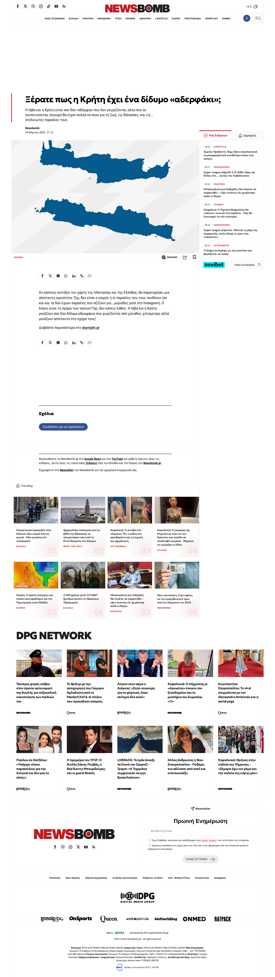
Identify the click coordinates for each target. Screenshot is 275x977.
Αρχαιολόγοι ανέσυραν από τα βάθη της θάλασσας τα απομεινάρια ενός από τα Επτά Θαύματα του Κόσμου (81, 535)
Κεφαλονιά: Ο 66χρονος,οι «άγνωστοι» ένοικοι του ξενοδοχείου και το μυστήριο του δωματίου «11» (187, 692)
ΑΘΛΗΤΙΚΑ (145, 18)
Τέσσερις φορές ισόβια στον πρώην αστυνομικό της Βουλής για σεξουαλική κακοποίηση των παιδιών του (36, 692)
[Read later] (194, 257)
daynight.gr (90, 328)
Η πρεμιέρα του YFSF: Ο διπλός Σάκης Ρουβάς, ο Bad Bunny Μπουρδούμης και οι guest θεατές (86, 766)
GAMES (226, 18)
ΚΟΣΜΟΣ (130, 18)
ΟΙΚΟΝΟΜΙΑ (104, 18)
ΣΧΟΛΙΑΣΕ (169, 257)
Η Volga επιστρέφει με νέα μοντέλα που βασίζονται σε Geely (228, 252)
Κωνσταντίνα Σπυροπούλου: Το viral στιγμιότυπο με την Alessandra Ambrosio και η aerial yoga (238, 692)
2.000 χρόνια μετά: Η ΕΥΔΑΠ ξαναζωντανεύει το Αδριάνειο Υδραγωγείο (81, 598)
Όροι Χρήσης (73, 878)
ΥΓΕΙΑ (118, 18)
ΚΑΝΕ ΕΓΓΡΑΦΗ (200, 859)
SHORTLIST (211, 18)
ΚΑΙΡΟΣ (176, 18)
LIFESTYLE (161, 18)
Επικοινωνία (202, 878)
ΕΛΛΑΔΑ (73, 18)
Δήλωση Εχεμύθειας (96, 878)
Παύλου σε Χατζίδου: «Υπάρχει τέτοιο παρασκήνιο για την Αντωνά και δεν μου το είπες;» (32, 768)
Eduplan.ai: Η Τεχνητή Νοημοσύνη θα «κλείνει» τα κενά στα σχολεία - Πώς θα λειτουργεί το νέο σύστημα (228, 213)
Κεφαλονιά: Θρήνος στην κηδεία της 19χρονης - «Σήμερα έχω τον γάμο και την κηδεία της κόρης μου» (237, 766)
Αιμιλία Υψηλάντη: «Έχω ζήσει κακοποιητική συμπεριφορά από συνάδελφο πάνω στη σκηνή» (230, 155)
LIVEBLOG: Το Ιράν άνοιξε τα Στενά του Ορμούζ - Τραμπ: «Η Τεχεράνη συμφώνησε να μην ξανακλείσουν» (136, 768)
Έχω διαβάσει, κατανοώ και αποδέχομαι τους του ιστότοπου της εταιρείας (200, 840)
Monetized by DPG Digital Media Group (149, 933)
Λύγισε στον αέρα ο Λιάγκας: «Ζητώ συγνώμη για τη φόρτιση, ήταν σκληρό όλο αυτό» (136, 690)
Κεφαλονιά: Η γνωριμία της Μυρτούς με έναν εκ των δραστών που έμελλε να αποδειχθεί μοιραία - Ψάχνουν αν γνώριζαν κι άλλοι (175, 537)
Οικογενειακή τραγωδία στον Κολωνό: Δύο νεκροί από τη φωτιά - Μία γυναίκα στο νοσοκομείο (33, 535)
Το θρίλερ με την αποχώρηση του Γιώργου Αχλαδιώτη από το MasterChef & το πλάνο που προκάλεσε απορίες (85, 692)
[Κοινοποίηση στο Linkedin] (73, 275)
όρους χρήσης (209, 840)
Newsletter (66, 470)
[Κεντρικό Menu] (258, 18)
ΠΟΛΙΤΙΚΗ (87, 18)
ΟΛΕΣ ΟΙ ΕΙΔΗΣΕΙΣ (55, 18)
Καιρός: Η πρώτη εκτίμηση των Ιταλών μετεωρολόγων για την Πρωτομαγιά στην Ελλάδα (34, 598)
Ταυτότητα (54, 878)
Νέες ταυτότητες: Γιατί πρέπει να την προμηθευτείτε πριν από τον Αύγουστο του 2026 (175, 599)
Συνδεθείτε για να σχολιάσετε (63, 427)
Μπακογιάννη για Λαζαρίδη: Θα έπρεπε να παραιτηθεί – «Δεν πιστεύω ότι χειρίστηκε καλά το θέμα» (127, 600)
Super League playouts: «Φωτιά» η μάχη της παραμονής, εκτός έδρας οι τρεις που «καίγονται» (230, 233)
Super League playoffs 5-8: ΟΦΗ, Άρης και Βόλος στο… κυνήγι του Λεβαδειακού (229, 174)
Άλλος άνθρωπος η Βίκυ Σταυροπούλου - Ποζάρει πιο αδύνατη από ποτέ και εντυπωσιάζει (186, 766)
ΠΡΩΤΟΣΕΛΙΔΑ (193, 18)
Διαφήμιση (220, 878)
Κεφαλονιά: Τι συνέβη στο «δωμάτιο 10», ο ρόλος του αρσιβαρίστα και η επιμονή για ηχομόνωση (126, 535)
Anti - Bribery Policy (179, 878)
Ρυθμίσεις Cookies (153, 878)
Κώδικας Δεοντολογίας (125, 878)
